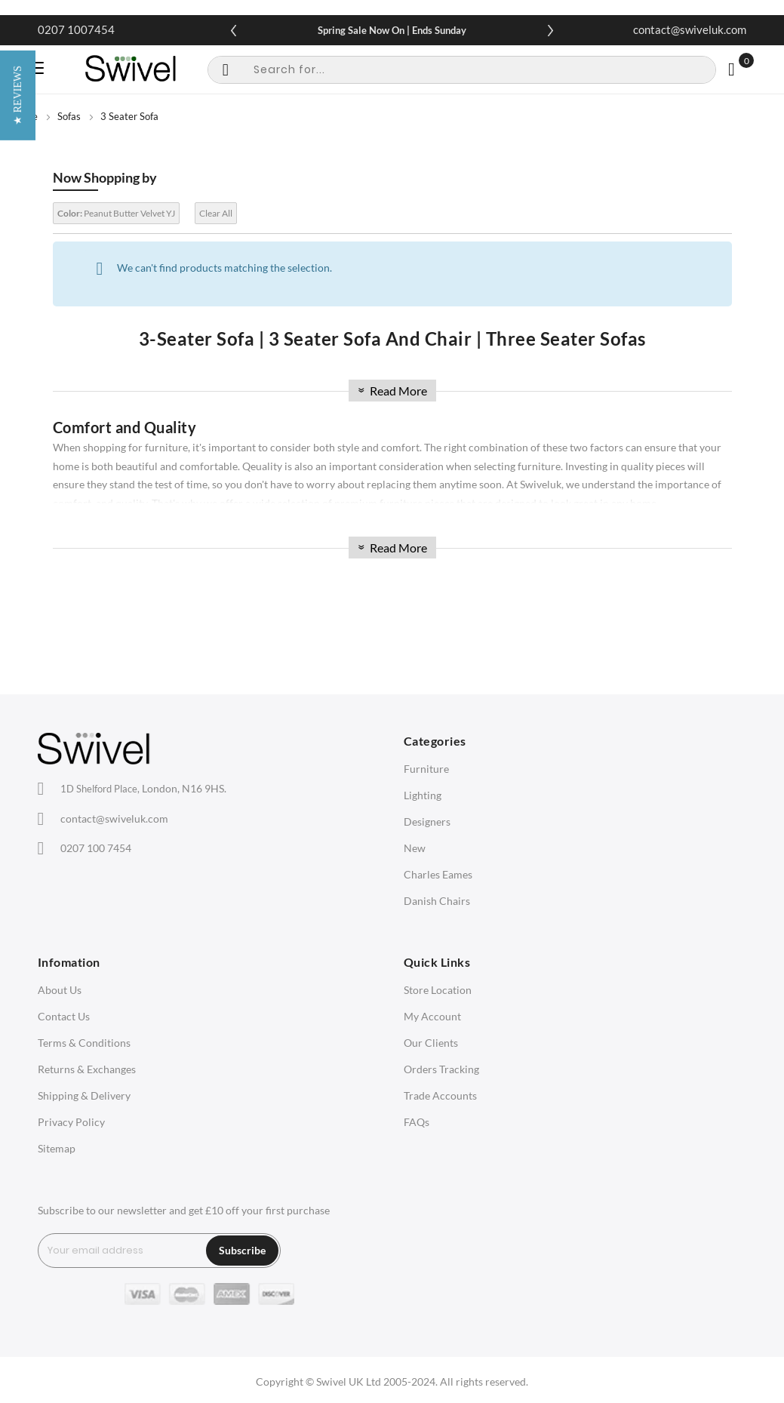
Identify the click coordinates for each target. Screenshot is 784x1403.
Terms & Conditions (84, 1042)
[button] (17, 701)
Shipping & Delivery (84, 1095)
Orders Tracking (441, 1069)
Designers (427, 821)
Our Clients (431, 1042)
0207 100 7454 (95, 847)
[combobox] (461, 70)
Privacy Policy (71, 1121)
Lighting (422, 795)
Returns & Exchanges (87, 1069)
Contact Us (64, 1016)
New (415, 847)
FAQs (416, 1121)
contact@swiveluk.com (689, 29)
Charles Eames (438, 874)
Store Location (438, 989)
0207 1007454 (76, 29)
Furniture (426, 768)
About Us (59, 989)
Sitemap (56, 1148)
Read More (391, 390)
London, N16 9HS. (143, 788)
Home (24, 116)
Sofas (69, 116)
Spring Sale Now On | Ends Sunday (392, 30)
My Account (432, 1016)
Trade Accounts (440, 1095)
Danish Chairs (437, 900)
